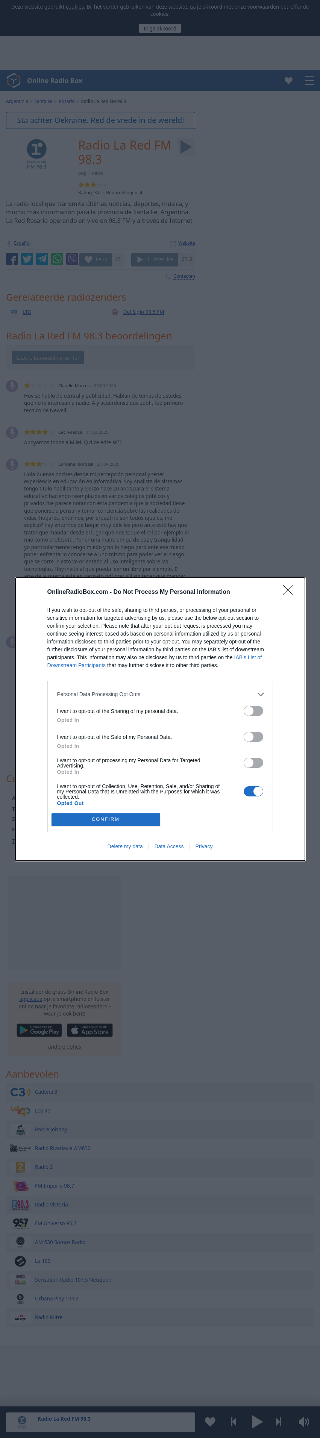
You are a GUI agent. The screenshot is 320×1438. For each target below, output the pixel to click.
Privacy (204, 846)
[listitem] (160, 694)
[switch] (253, 711)
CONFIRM (106, 819)
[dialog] (160, 719)
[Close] (290, 592)
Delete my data (125, 846)
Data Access (169, 846)
